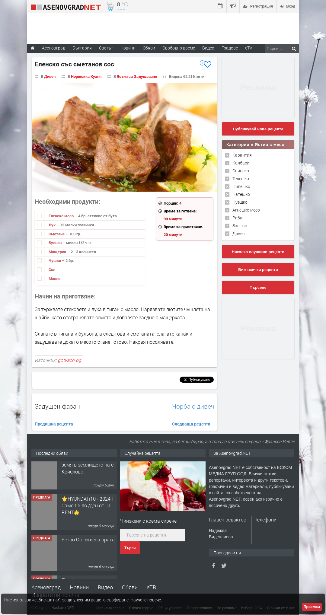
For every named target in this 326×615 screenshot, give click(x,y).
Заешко (239, 225)
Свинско (240, 171)
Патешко (241, 194)
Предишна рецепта (54, 424)
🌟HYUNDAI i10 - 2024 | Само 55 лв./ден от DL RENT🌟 (87, 514)
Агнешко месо (246, 210)
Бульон (55, 242)
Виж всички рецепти (258, 269)
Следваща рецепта (191, 424)
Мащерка (58, 251)
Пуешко (240, 202)
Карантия (242, 155)
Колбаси (240, 163)
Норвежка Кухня (86, 76)
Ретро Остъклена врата (88, 547)
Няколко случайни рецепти (258, 252)
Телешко (240, 178)
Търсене (258, 287)
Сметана (57, 234)
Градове (230, 48)
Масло (54, 278)
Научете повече (145, 600)
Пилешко (241, 186)
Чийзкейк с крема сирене (148, 521)
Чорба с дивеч (193, 406)
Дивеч (50, 76)
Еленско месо (62, 215)
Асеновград (46, 587)
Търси (130, 548)
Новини (128, 48)
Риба (237, 218)
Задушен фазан (57, 406)
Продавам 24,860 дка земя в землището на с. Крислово (88, 473)
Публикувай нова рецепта (258, 129)
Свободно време (178, 48)
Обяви (130, 587)
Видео (105, 587)
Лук (52, 225)
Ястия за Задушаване (137, 76)
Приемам (312, 607)
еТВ (151, 587)
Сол (52, 269)
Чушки (55, 260)
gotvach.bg (69, 360)
